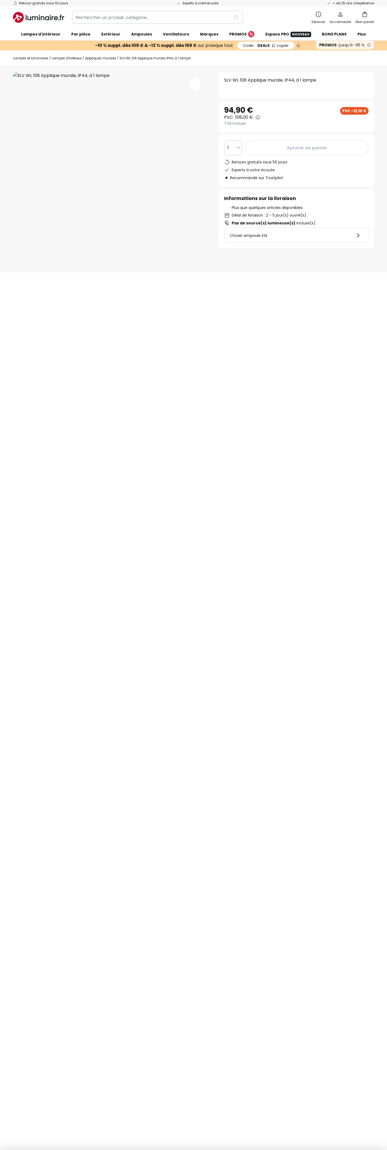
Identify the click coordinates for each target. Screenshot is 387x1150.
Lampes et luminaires (31, 58)
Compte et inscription (36, 972)
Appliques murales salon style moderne (55, 598)
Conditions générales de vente (289, 906)
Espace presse (151, 972)
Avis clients (134, 382)
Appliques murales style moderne (202, 598)
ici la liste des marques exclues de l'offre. (236, 859)
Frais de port (26, 944)
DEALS (266, 45)
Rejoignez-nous (151, 953)
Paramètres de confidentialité (95, 1105)
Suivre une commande (37, 916)
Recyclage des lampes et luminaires (285, 1105)
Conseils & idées (180, 981)
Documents (181, 382)
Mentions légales (275, 934)
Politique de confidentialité (239, 853)
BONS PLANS (334, 34)
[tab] (25, 383)
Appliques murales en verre (131, 598)
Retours (21, 953)
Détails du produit (76, 382)
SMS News (145, 925)
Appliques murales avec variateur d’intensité (290, 598)
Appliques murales (100, 58)
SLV (278, 270)
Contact (22, 925)
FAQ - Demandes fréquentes (44, 906)
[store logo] (38, 17)
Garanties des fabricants (39, 934)
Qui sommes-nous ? (156, 906)
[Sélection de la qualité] (233, 147)
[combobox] (157, 17)
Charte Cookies (273, 925)
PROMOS (241, 34)
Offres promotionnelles (160, 944)
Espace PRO (288, 34)
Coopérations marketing (161, 934)
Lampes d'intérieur (67, 58)
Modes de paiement (34, 962)
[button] (194, 84)
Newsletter (147, 916)
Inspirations (147, 981)
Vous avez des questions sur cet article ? (336, 335)
